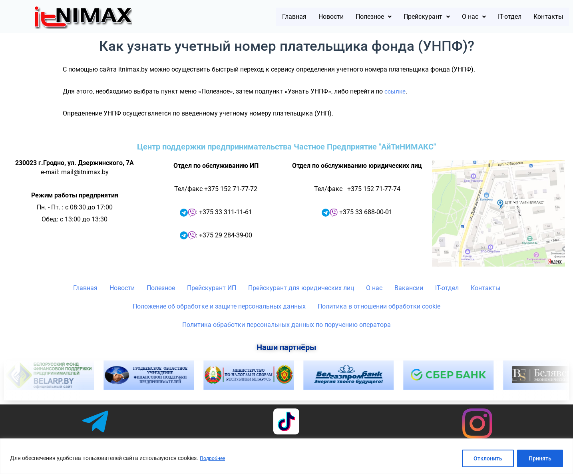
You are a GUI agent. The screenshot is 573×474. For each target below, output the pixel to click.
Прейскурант (402, 17)
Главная (247, 17)
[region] (286, 456)
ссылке (395, 91)
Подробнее (214, 458)
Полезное (340, 17)
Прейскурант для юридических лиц (301, 288)
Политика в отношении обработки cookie (379, 306)
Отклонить (488, 458)
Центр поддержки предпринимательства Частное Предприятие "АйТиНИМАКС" (286, 146)
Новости (290, 17)
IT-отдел (498, 17)
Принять (540, 458)
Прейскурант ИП (211, 288)
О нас (457, 17)
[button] (340, 17)
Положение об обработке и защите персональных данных (219, 306)
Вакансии (408, 288)
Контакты (544, 17)
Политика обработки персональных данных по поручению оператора (286, 325)
